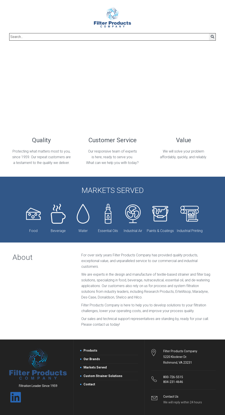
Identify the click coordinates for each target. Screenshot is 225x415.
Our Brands (91, 359)
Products (90, 350)
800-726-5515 (173, 377)
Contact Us (170, 396)
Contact (89, 384)
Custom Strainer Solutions (102, 376)
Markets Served (95, 367)
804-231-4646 (173, 382)
